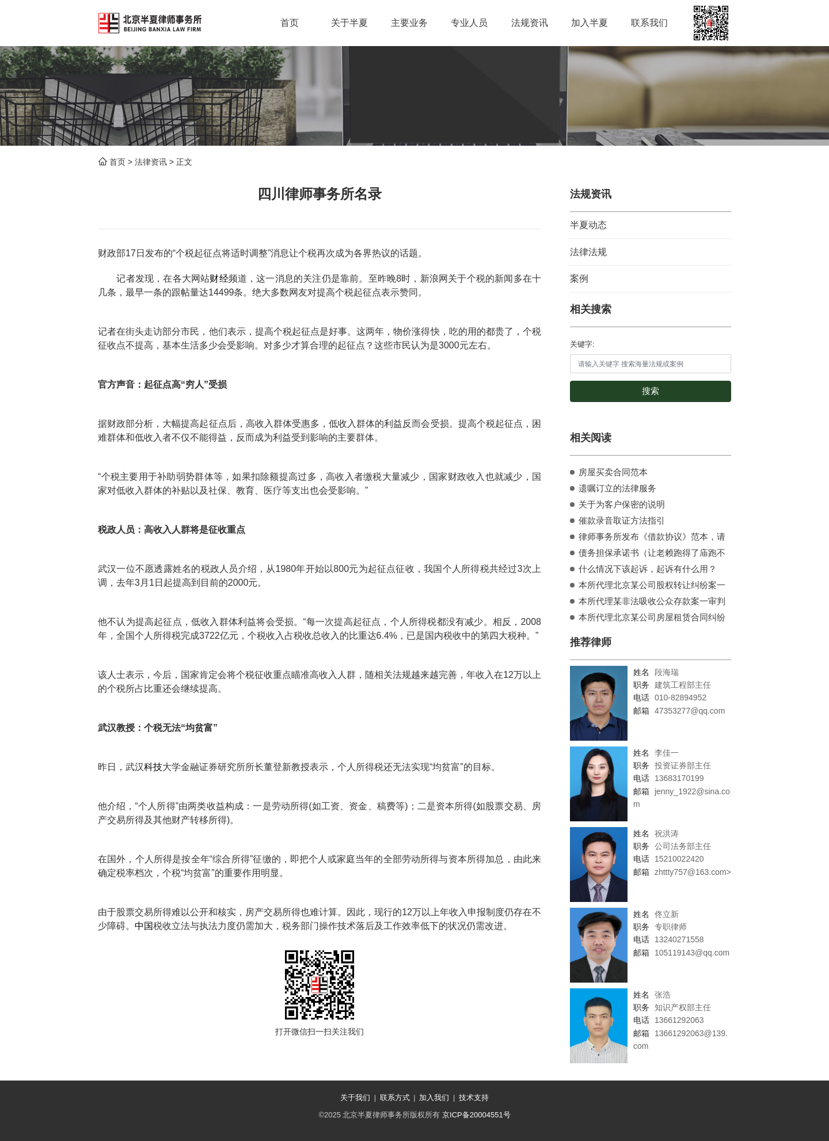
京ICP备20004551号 (476, 1114)
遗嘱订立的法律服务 (617, 488)
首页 (117, 161)
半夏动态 (588, 225)
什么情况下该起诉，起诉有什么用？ (648, 569)
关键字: (582, 344)
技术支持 (474, 1097)
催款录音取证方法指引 (622, 520)
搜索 (650, 391)
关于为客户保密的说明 (622, 504)
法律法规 (588, 252)
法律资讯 (151, 161)
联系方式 (395, 1097)
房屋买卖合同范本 (613, 472)
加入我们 (434, 1097)
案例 (579, 278)
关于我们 (355, 1097)
